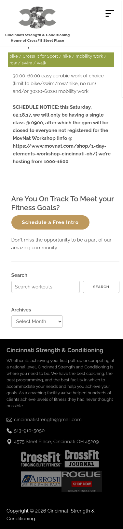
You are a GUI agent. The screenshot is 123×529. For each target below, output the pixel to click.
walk (41, 63)
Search (19, 275)
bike (13, 56)
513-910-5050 (29, 430)
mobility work (89, 56)
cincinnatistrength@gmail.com (48, 419)
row (13, 63)
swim (26, 63)
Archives (21, 310)
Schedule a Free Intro (50, 222)
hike (67, 56)
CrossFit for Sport (40, 56)
